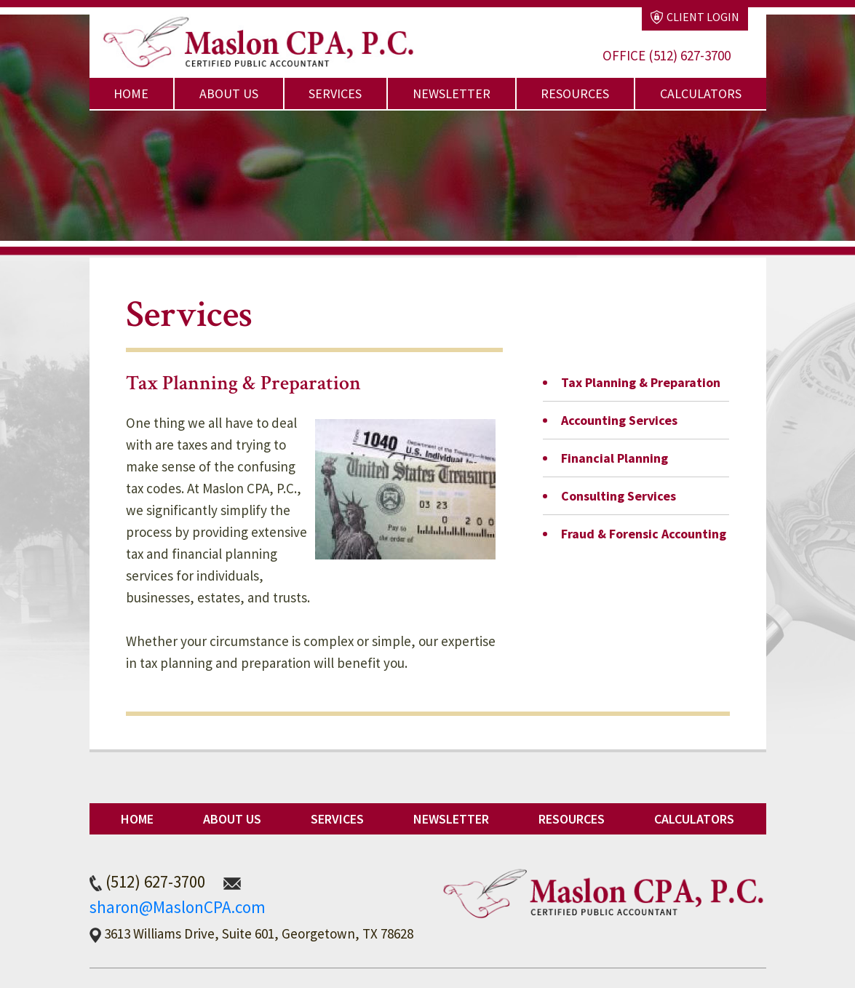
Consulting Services (618, 495)
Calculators (700, 93)
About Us (228, 93)
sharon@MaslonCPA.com (178, 906)
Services (335, 93)
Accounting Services (619, 420)
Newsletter (451, 93)
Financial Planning (614, 458)
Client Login (695, 16)
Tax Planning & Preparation (640, 382)
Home (131, 93)
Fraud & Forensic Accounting (643, 533)
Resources (575, 93)
